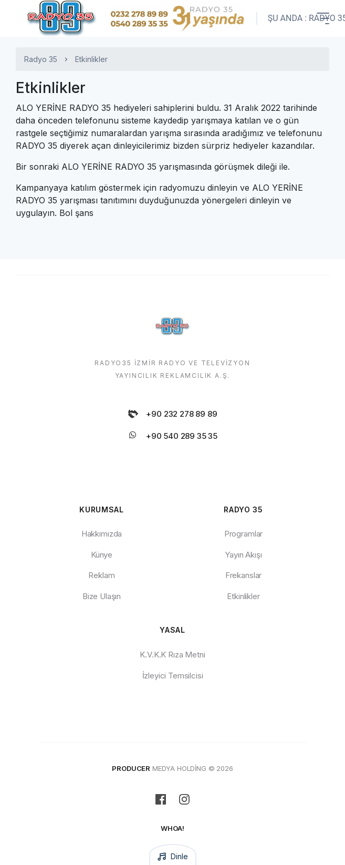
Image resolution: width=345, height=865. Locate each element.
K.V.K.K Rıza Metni (172, 655)
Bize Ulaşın (101, 596)
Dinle (172, 856)
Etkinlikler (243, 596)
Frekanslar (243, 575)
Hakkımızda (101, 534)
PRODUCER (131, 768)
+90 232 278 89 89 (172, 414)
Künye (101, 555)
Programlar (243, 534)
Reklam (101, 575)
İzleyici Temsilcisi (172, 676)
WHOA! (172, 828)
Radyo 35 (40, 59)
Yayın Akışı (243, 555)
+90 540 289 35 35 (172, 436)
